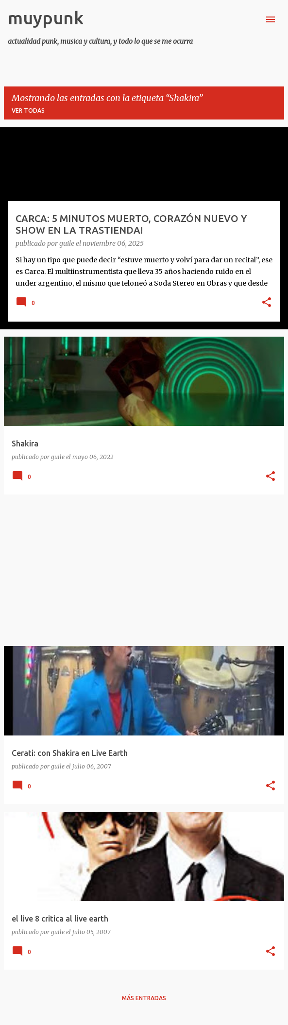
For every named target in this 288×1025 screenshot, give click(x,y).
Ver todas (28, 110)
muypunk (46, 18)
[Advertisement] (144, 570)
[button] (266, 303)
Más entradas (144, 998)
